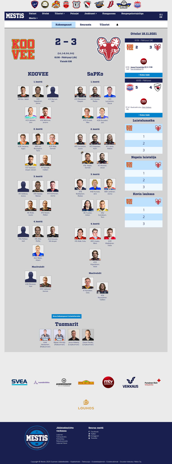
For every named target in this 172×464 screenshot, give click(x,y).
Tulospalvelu (61, 437)
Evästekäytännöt (98, 462)
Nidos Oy (137, 462)
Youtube (94, 438)
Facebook (94, 432)
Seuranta (85, 24)
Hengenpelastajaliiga (132, 13)
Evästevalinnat (112, 462)
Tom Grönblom (136, 69)
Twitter (93, 434)
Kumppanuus (109, 13)
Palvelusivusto (62, 441)
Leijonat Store (61, 443)
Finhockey (60, 439)
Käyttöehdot (75, 462)
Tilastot (104, 24)
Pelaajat (74, 13)
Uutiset (32, 13)
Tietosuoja (86, 462)
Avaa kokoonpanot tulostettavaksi (66, 316)
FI (160, 15)
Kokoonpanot (64, 24)
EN (160, 17)
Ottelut (45, 13)
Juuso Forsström (137, 67)
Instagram (95, 436)
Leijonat (59, 435)
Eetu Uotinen (146, 107)
